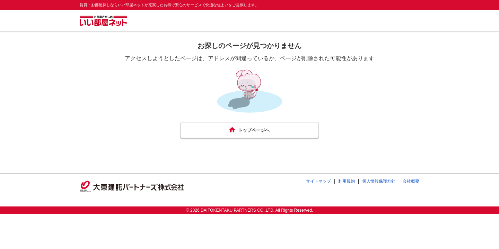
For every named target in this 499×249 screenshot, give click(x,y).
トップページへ (254, 130)
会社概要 (411, 181)
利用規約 (346, 181)
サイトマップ (318, 181)
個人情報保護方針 (378, 181)
